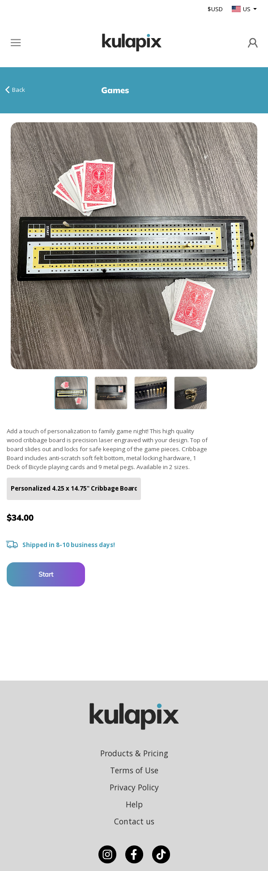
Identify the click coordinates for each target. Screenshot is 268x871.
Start (45, 574)
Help (134, 804)
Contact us (134, 821)
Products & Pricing (134, 753)
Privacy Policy (134, 787)
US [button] (242, 9)
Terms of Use (134, 770)
